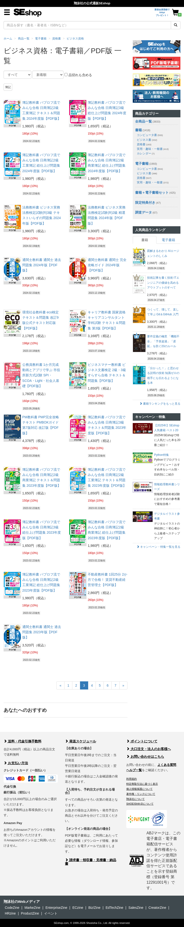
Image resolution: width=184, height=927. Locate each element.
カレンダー (146, 153)
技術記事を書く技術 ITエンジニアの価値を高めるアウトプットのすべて (163, 282)
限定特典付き (145, 202)
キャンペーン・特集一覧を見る (158, 546)
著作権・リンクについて (140, 793)
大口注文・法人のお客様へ (148, 749)
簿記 (8, 87)
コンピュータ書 (150, 135)
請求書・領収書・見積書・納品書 (90, 861)
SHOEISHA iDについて (140, 803)
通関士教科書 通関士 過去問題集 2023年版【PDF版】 (41, 632)
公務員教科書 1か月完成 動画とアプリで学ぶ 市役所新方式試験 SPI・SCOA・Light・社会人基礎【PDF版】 (41, 375)
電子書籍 (40, 38)
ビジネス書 (147, 139)
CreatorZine (157, 908)
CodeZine (12, 908)
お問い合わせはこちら (145, 756)
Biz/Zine (94, 908)
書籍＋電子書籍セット (152, 192)
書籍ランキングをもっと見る (159, 403)
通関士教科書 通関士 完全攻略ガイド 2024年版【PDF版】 (107, 265)
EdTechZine (114, 908)
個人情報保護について (139, 788)
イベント (51, 913)
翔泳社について (135, 798)
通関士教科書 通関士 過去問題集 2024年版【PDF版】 (41, 265)
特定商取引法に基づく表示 (142, 783)
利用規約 (131, 778)
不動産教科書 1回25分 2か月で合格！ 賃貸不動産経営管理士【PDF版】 (107, 579)
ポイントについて (141, 741)
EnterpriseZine (56, 908)
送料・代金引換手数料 (22, 741)
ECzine (77, 908)
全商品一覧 (143, 121)
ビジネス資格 (75, 38)
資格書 (56, 38)
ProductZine (30, 913)
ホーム (8, 38)
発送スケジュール (80, 741)
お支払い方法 (16, 763)
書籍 (138, 130)
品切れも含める (78, 75)
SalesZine (135, 908)
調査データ (143, 212)
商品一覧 (23, 38)
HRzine (10, 913)
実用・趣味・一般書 (153, 149)
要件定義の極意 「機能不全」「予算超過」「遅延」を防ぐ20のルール (163, 341)
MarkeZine (32, 908)
